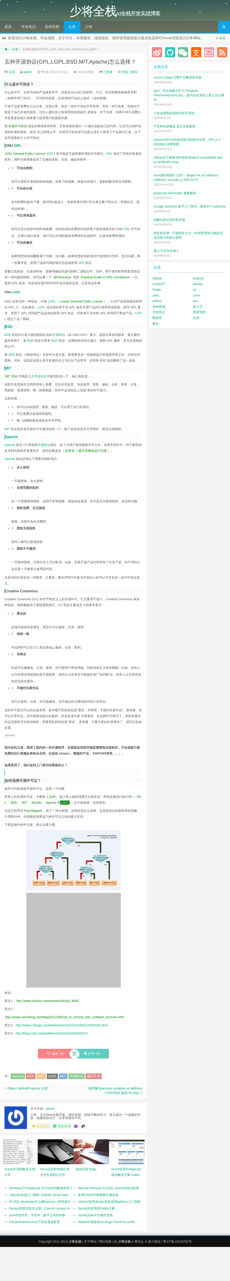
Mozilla (36, 802)
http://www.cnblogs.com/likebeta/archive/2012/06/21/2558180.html (61, 1025)
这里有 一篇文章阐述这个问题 (86, 450)
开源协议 (59, 335)
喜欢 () (55, 1053)
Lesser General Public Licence (81, 301)
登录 (222, 38)
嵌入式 (197, 306)
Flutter (156, 289)
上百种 (51, 797)
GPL (17, 146)
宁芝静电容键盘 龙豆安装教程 (174, 126)
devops (198, 284)
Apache (11, 437)
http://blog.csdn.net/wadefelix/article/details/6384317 (52, 1033)
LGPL (16, 292)
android (198, 278)
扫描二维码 (129, 72)
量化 (155, 323)
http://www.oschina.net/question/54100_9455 (47, 1001)
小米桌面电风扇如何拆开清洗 (174, 113)
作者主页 (40, 1126)
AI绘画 (157, 278)
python (157, 301)
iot (194, 289)
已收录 (108, 72)
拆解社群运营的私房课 (169, 220)
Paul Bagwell (33, 810)
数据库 (157, 318)
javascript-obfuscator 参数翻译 (175, 193)
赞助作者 (61, 1126)
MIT (8, 368)
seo (195, 301)
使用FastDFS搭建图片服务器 (98, 1195)
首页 (8, 27)
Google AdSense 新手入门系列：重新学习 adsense (190, 206)
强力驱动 (154, 1241)
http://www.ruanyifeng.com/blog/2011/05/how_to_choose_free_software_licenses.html (64, 1017)
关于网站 (90, 1241)
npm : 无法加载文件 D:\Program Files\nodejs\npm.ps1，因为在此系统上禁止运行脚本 (189, 95)
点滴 (71, 27)
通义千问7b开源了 (166, 251)
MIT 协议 (11, 376)
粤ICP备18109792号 (177, 1241)
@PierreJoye (62, 277)
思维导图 (52, 27)
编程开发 (93, 1076)
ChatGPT (158, 284)
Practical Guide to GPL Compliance (105, 277)
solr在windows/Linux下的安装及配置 (34, 1222)
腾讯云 (139, 1241)
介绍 (88, 27)
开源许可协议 (17, 126)
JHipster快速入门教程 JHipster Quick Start (39, 1195)
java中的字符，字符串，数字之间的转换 (37, 1215)
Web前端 (158, 306)
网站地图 (105, 1241)
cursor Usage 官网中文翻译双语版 (177, 77)
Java (155, 295)
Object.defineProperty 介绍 (27, 1088)
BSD (9, 327)
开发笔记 (28, 27)
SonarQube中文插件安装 (95, 1215)
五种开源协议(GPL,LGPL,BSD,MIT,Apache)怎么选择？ (70, 62)
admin (27, 72)
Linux (196, 295)
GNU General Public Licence (25, 153)
